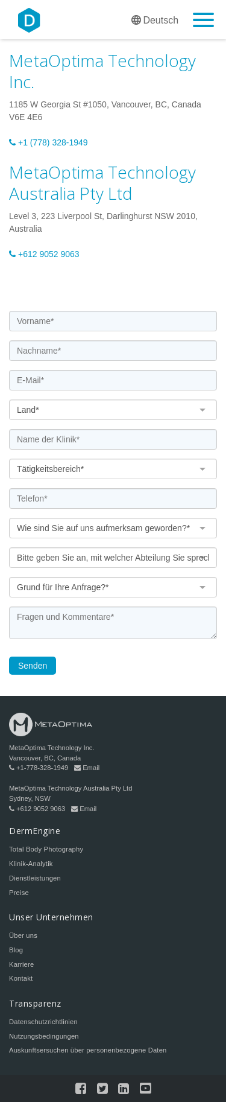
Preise (19, 892)
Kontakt (21, 978)
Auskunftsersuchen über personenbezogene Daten (88, 1050)
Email (86, 767)
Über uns (23, 935)
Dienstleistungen (35, 878)
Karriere (21, 964)
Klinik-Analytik (31, 863)
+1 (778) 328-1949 (48, 142)
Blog (16, 950)
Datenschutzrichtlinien (43, 1021)
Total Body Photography (46, 849)
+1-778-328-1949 (38, 767)
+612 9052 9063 (44, 254)
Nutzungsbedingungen (44, 1036)
